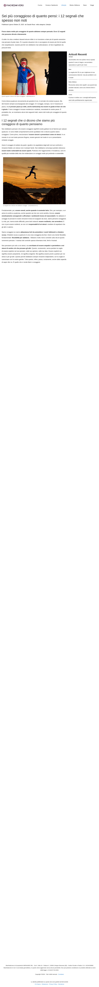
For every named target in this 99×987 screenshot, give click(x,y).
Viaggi (92, 5)
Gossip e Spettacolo (52, 5)
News (85, 5)
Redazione (45, 984)
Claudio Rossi (31, 24)
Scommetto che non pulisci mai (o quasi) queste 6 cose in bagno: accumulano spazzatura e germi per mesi (82, 62)
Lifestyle (63, 5)
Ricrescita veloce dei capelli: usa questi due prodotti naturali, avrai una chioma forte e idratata (83, 87)
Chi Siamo (38, 984)
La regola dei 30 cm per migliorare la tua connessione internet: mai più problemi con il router (82, 75)
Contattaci (61, 974)
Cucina (40, 5)
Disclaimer (61, 984)
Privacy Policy (53, 984)
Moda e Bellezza (75, 5)
